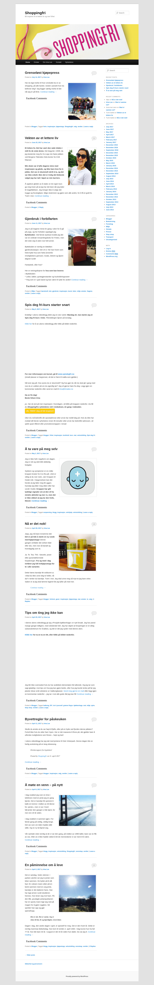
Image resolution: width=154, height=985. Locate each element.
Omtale (36, 62)
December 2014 (112, 168)
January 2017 (111, 142)
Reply (41, 207)
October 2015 (111, 158)
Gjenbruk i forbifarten (41, 219)
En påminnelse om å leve (44, 865)
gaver (58, 599)
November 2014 (112, 171)
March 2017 (110, 137)
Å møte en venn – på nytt (44, 785)
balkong (46, 705)
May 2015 (109, 160)
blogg (54, 512)
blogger (46, 435)
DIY (51, 705)
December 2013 (112, 194)
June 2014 (110, 181)
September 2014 (112, 173)
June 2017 (110, 129)
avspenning (48, 512)
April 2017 (110, 135)
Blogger (34, 126)
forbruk (52, 599)
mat (75, 435)
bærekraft (44, 291)
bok (50, 291)
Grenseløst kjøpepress (42, 73)
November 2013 (112, 197)
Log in (108, 248)
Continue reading (48, 92)
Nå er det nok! (35, 524)
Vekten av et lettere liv (41, 138)
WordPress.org (111, 256)
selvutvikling (81, 435)
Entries (110, 251)
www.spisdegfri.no (66, 374)
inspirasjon (51, 126)
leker (74, 291)
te (87, 599)
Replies (92, 946)
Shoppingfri (35, 13)
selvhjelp (69, 512)
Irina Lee (46, 77)
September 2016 (112, 150)
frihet (51, 435)
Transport (109, 237)
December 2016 (112, 145)
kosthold (66, 435)
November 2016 (112, 147)
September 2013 (112, 202)
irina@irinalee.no (66, 389)
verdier (80, 126)
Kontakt (58, 62)
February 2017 (111, 140)
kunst (70, 291)
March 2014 (110, 186)
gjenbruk (55, 291)
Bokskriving (110, 221)
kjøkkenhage (78, 705)
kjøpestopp (60, 126)
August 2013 (111, 204)
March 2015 (110, 163)
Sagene (89, 291)
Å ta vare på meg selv (41, 449)
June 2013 (110, 210)
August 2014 (111, 176)
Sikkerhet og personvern (33, 964)
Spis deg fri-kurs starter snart (47, 305)
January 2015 (111, 166)
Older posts (30, 955)
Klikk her (28, 324)
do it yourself (57, 705)
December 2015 (112, 153)
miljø (79, 291)
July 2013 (109, 207)
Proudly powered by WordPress (77, 976)
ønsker (83, 291)
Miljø (33, 291)
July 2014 (109, 179)
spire (93, 705)
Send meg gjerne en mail (74, 691)
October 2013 (111, 199)
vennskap (79, 851)
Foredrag (109, 224)
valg (75, 126)
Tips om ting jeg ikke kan (44, 613)
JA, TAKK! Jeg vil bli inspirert (40, 411)
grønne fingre (68, 705)
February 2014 (111, 189)
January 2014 (111, 191)
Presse (108, 232)
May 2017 (109, 132)
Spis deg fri (91, 435)
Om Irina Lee (47, 62)
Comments (112, 254)
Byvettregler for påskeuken (45, 719)
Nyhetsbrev (69, 62)
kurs (71, 435)
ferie (45, 126)
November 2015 (112, 155)
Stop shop (28, 708)
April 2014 (110, 184)
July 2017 (109, 127)
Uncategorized (111, 239)
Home (28, 62)
